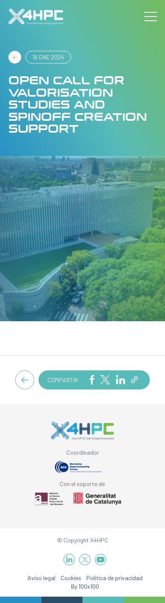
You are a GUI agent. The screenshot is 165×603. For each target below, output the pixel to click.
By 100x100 (85, 586)
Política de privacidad (114, 577)
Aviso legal (41, 577)
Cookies (70, 577)
